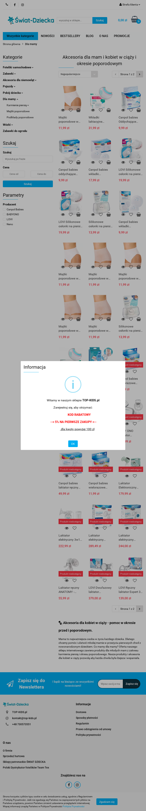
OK (73, 443)
